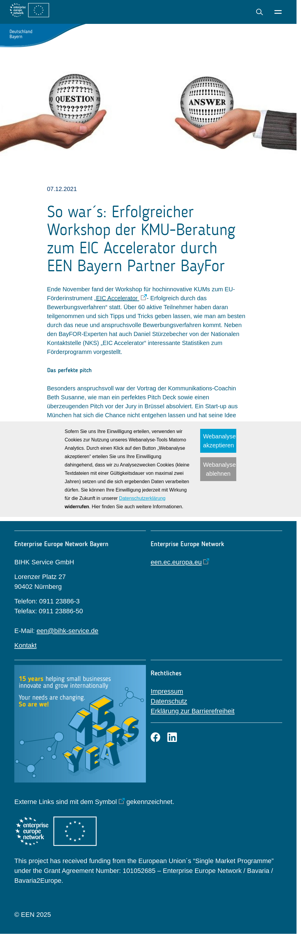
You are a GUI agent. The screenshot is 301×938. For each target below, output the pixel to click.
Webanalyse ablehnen (219, 469)
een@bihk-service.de (67, 630)
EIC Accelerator (117, 298)
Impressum (167, 691)
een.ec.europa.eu (176, 562)
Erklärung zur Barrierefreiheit (192, 711)
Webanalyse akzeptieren (219, 441)
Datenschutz (169, 701)
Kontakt (25, 645)
